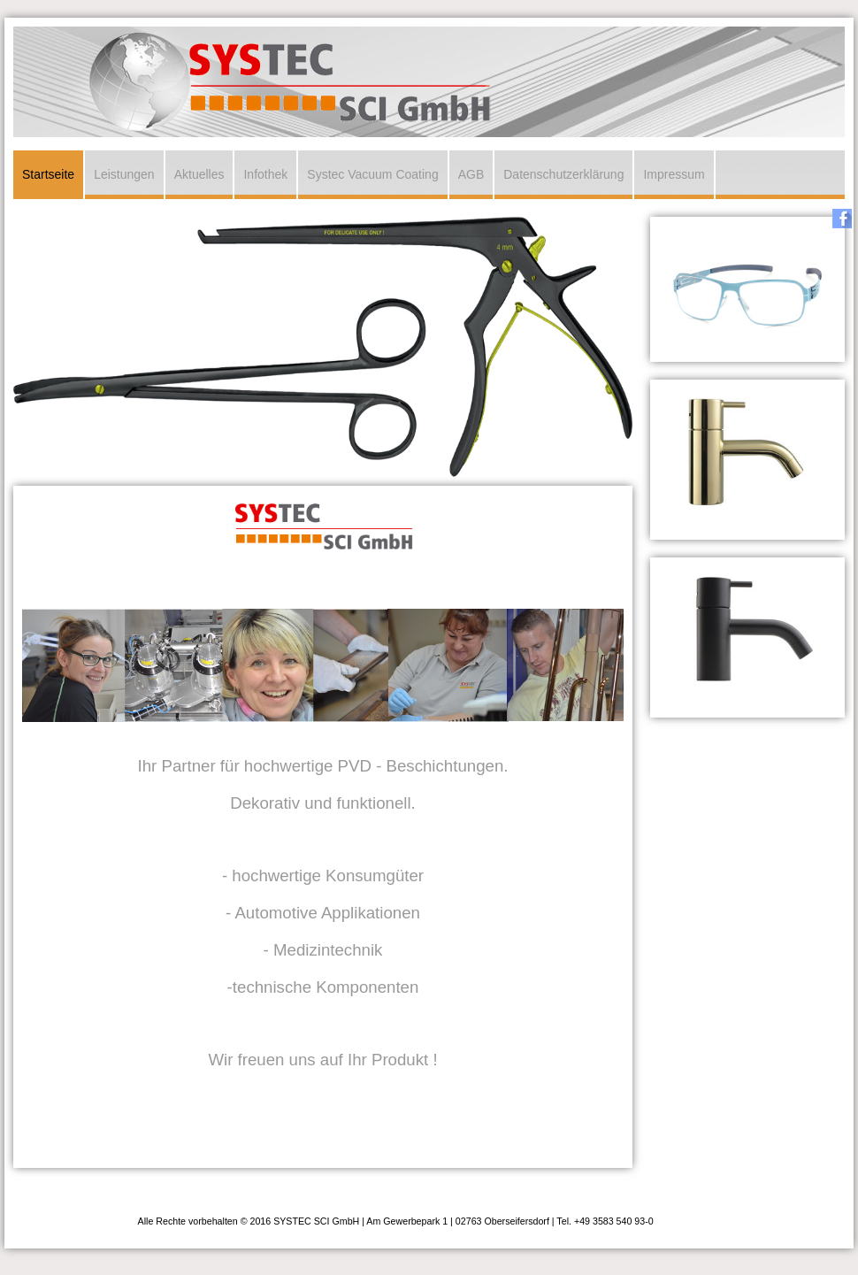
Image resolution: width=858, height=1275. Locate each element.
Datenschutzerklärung (563, 174)
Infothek (265, 174)
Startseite (48, 174)
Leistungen (124, 174)
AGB (471, 174)
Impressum (673, 174)
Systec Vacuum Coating (372, 174)
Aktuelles (199, 174)
